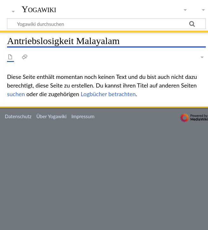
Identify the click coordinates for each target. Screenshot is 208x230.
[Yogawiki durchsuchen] (106, 24)
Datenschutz (18, 116)
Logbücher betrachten (108, 93)
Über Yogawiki (51, 116)
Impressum (83, 116)
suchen (16, 93)
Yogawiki (39, 9)
